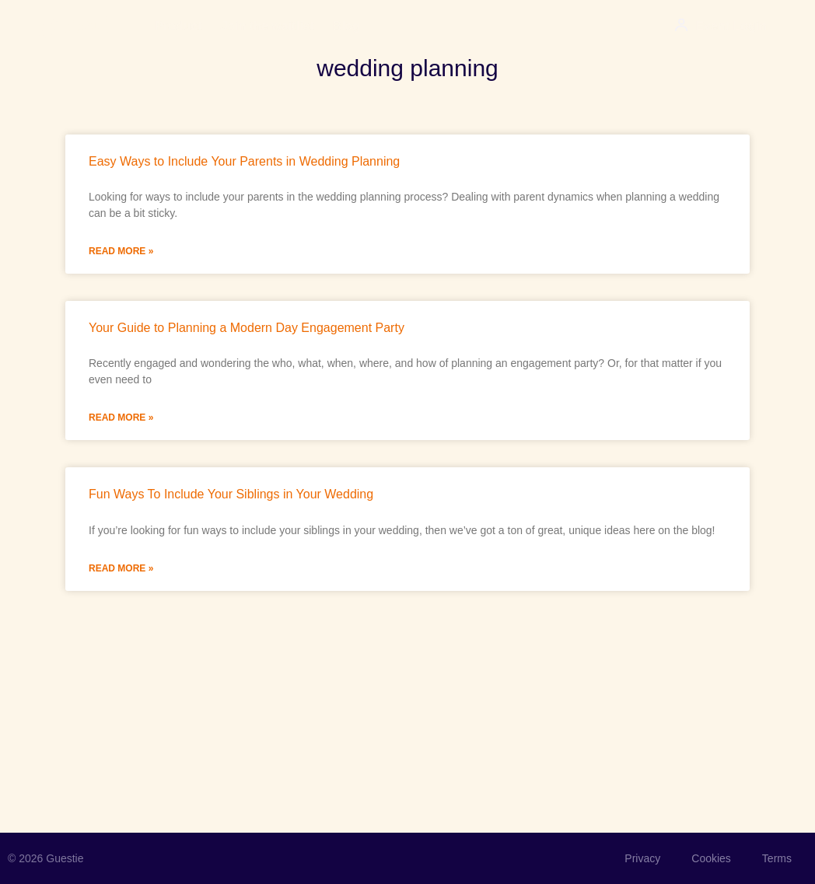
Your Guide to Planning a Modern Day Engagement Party (246, 327)
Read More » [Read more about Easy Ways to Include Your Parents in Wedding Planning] (121, 251)
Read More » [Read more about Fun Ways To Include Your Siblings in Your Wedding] (121, 568)
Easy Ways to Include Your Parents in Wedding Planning (244, 161)
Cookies (711, 858)
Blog (347, 26)
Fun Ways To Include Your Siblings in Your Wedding (231, 494)
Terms (777, 858)
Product (178, 26)
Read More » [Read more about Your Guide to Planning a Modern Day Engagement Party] (121, 417)
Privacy (642, 858)
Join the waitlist (267, 26)
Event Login (731, 26)
